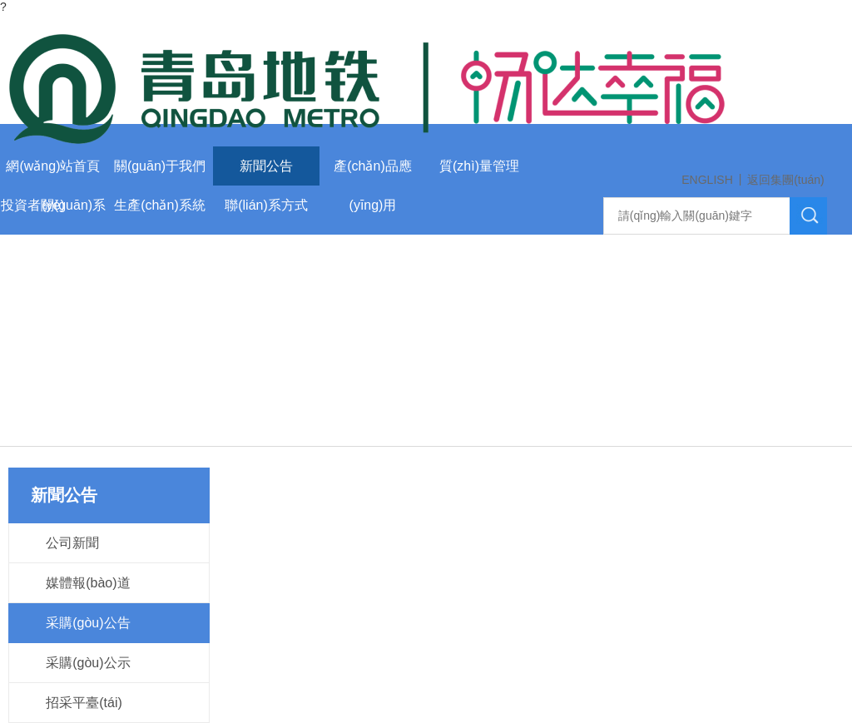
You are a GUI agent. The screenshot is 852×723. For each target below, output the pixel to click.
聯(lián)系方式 (266, 205)
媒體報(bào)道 (88, 583)
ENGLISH (706, 179)
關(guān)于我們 (160, 166)
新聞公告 (266, 166)
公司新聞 (72, 543)
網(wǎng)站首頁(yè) (53, 172)
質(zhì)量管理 (479, 166)
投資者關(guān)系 (53, 205)
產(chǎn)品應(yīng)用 (372, 172)
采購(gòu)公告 (88, 623)
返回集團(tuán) (786, 179)
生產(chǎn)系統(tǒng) (159, 211)
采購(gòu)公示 (88, 663)
